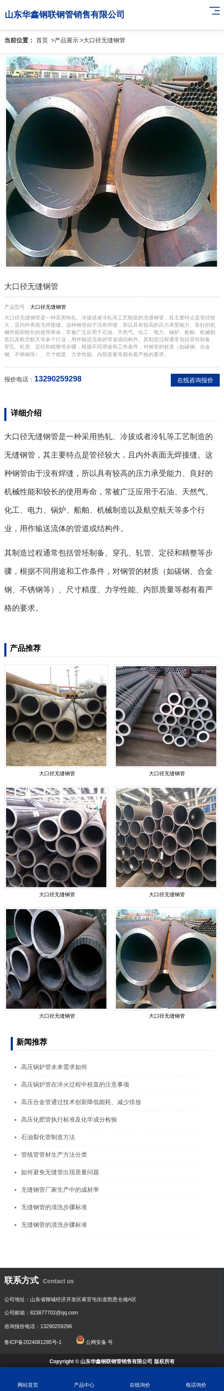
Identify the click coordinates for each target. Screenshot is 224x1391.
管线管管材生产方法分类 (54, 1154)
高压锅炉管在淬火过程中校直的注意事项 (75, 1084)
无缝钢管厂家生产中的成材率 (60, 1189)
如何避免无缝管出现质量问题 (60, 1172)
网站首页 (28, 1379)
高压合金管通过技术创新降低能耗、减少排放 (81, 1102)
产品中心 (84, 1379)
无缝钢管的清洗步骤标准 (54, 1207)
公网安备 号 (94, 1342)
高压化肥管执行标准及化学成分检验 (69, 1119)
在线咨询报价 (195, 380)
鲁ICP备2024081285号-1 (32, 1342)
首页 (42, 40)
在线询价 (140, 1379)
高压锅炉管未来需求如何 (54, 1066)
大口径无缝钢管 (104, 40)
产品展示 (66, 40)
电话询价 (196, 1379)
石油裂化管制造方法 (48, 1137)
